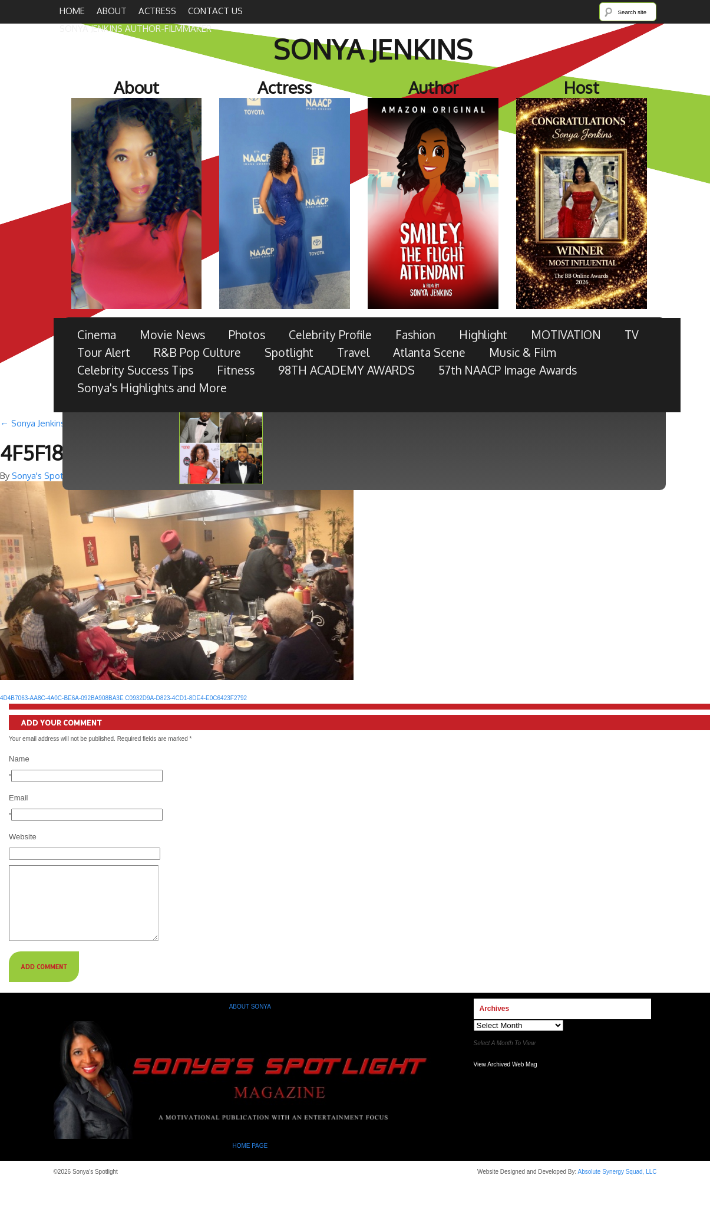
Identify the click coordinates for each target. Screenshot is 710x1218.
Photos (247, 334)
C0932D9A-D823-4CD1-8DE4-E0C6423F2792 (186, 698)
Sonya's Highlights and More (152, 387)
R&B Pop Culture (197, 352)
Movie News (172, 334)
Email (18, 797)
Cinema (96, 334)
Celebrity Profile (330, 334)
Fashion (415, 334)
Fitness (236, 370)
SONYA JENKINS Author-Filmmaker (136, 28)
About (112, 11)
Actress (157, 11)
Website (23, 836)
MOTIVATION (566, 334)
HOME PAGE (250, 1160)
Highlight (483, 334)
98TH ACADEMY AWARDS (346, 370)
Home (72, 11)
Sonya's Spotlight (46, 475)
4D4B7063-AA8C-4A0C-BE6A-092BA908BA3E (62, 698)
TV (632, 334)
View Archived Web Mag (505, 1078)
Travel (353, 352)
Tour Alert (103, 352)
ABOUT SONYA (250, 1020)
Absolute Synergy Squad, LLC (617, 1186)
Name (19, 758)
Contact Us (215, 11)
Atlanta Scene (429, 352)
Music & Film (522, 352)
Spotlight (289, 352)
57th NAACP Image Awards (507, 370)
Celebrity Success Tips (135, 370)
